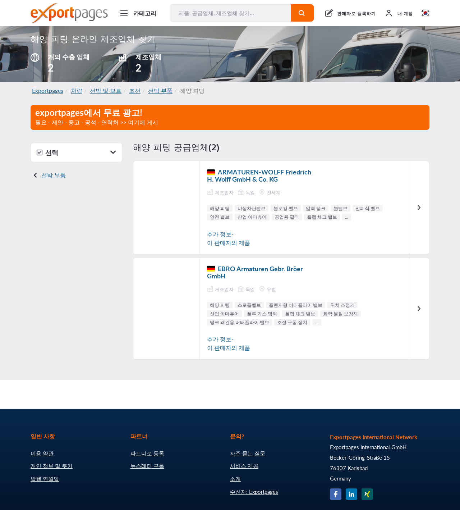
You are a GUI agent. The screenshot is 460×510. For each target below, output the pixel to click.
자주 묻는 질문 (247, 453)
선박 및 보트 (105, 90)
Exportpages (47, 90)
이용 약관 (42, 453)
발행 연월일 (45, 478)
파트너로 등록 (147, 453)
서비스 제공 (244, 466)
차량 (76, 90)
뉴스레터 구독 (147, 466)
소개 (235, 478)
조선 (135, 90)
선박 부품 (160, 90)
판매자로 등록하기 (356, 13)
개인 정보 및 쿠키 (52, 466)
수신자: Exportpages (254, 491)
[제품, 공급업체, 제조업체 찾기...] (230, 13)
